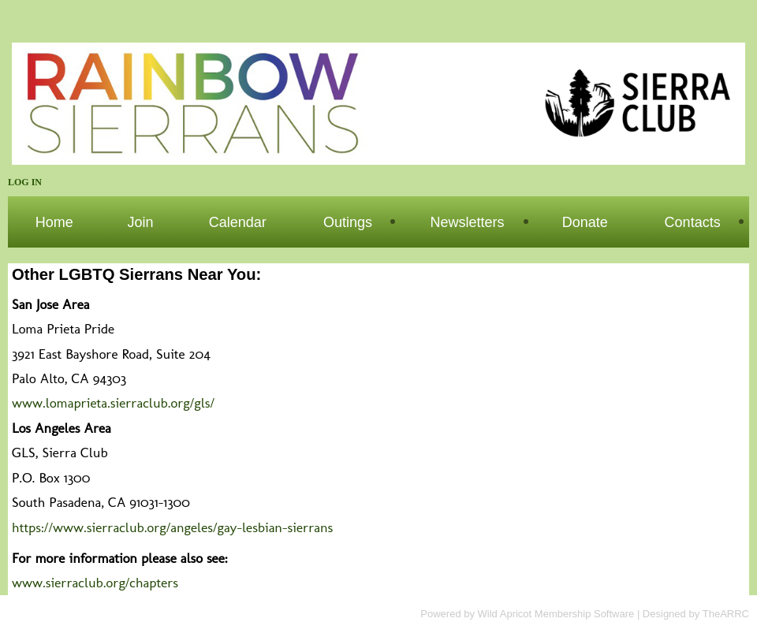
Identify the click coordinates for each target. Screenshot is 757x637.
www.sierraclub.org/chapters (95, 582)
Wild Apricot (505, 614)
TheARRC (726, 614)
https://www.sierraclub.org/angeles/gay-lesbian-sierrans (172, 527)
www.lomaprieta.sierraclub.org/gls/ (113, 402)
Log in (25, 182)
